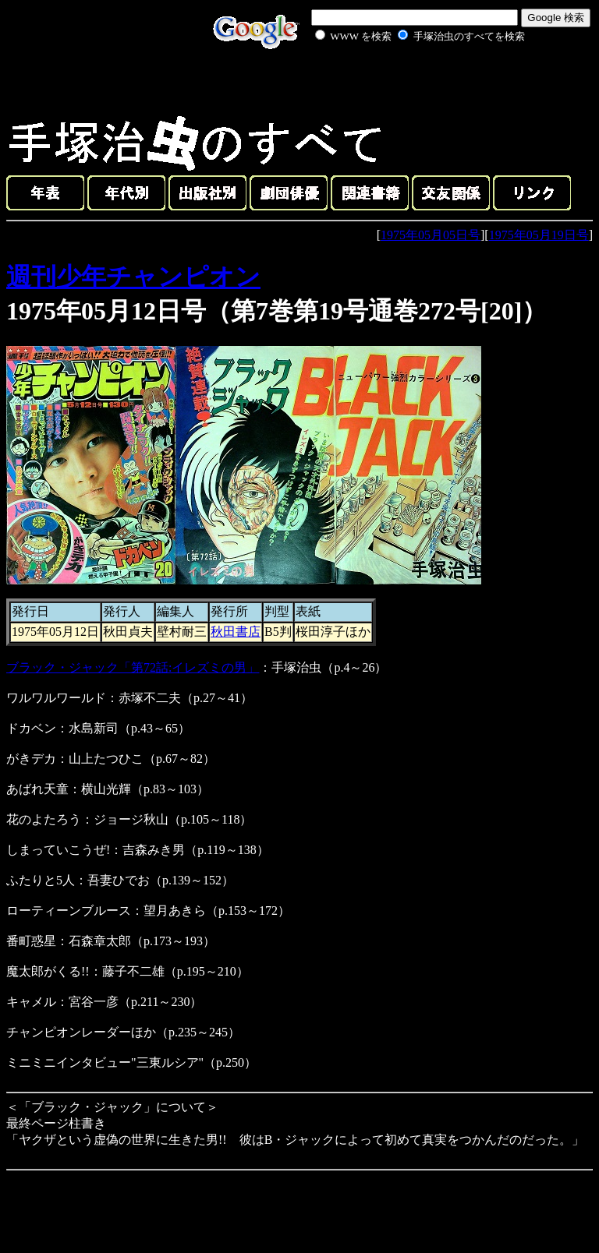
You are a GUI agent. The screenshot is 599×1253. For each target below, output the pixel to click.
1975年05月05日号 (430, 235)
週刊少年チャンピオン (133, 277)
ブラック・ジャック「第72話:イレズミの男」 (132, 667)
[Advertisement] (402, 81)
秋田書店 (236, 631)
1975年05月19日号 (539, 235)
